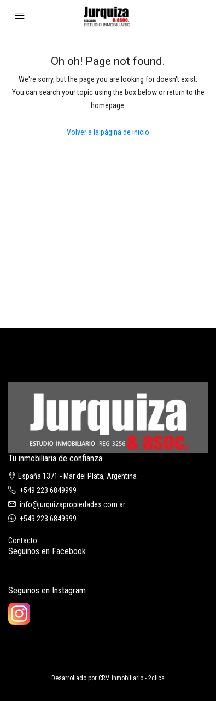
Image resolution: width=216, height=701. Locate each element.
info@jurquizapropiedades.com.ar (72, 504)
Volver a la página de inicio (108, 132)
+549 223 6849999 (48, 490)
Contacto (22, 540)
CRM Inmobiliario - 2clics (131, 678)
